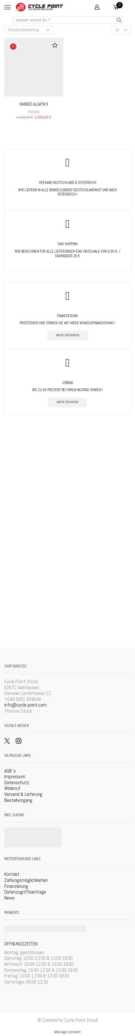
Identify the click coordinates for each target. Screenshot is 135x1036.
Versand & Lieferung (23, 794)
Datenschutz (16, 782)
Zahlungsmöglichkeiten (26, 880)
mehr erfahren (67, 335)
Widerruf (12, 788)
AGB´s (10, 771)
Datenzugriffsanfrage (25, 892)
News (9, 898)
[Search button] (118, 20)
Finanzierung (16, 886)
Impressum (14, 776)
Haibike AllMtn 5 (33, 104)
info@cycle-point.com (25, 705)
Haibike (33, 111)
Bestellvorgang (18, 800)
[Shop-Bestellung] (28, 30)
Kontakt (11, 874)
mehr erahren (67, 402)
